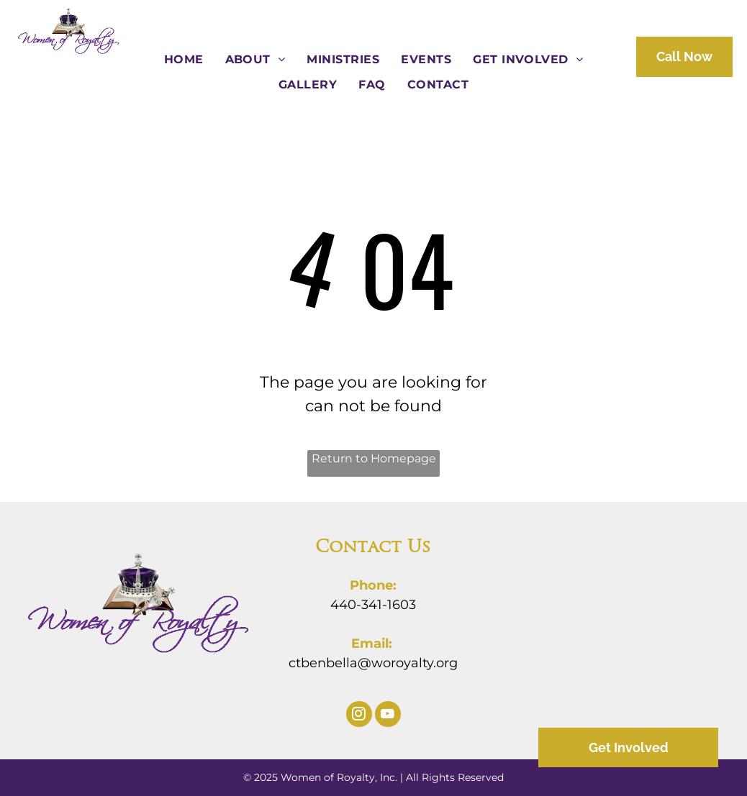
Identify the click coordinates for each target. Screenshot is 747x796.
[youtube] (388, 716)
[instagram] (359, 716)
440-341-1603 (373, 605)
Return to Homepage (374, 458)
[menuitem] (183, 59)
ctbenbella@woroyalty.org (373, 663)
